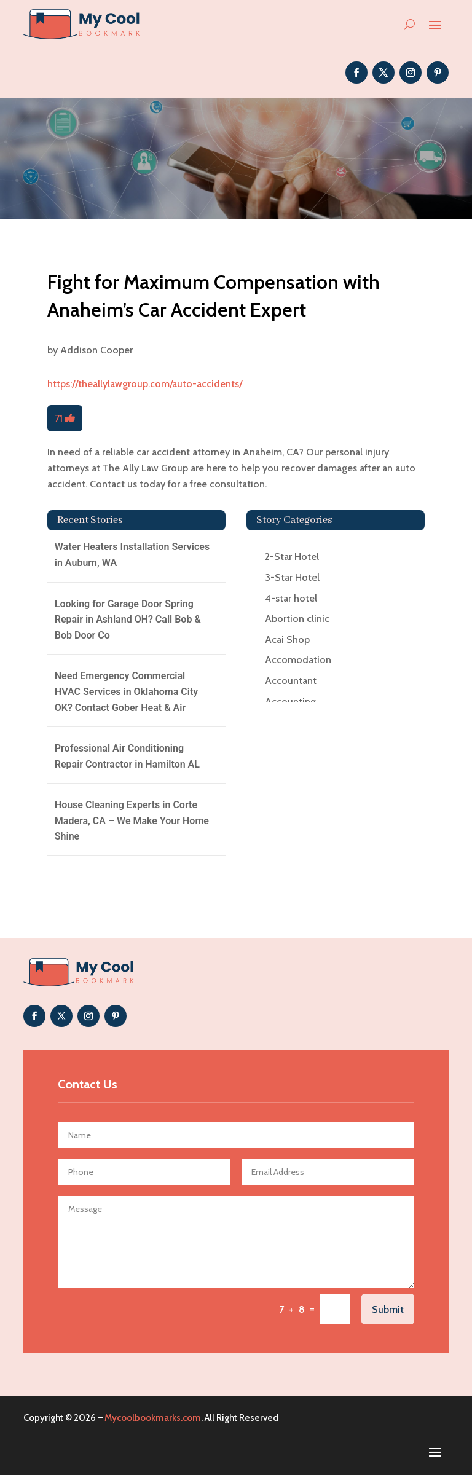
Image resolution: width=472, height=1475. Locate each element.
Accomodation (298, 660)
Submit (388, 1309)
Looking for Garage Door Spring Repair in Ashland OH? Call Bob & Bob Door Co (128, 619)
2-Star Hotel (292, 556)
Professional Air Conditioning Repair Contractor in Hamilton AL (127, 756)
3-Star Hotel (292, 577)
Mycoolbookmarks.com (152, 1417)
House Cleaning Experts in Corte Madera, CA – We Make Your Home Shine (132, 820)
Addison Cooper (96, 350)
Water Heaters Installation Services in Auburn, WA (132, 554)
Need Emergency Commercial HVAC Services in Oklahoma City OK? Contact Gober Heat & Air (126, 691)
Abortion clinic (297, 618)
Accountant (291, 680)
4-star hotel (291, 598)
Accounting (290, 701)
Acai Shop (287, 639)
